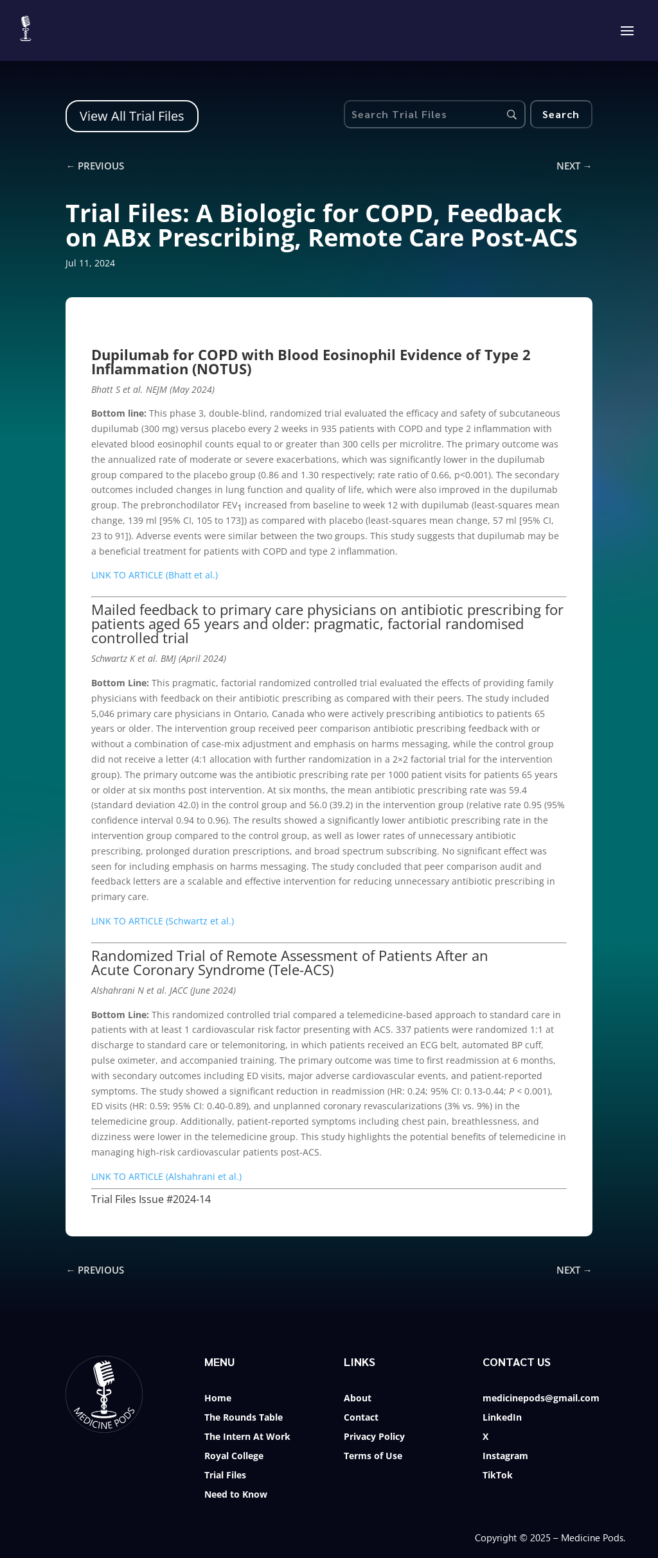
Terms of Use (373, 1456)
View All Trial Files (132, 116)
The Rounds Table (243, 1418)
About (357, 1399)
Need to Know (235, 1495)
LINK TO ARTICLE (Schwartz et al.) (162, 921)
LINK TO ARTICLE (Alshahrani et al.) (166, 1176)
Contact (361, 1418)
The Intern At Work (247, 1437)
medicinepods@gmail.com (541, 1399)
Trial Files (225, 1476)
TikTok (498, 1476)
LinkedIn (502, 1418)
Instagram (505, 1456)
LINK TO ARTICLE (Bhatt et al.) (154, 575)
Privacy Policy (374, 1437)
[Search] (561, 114)
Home (217, 1399)
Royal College (233, 1456)
